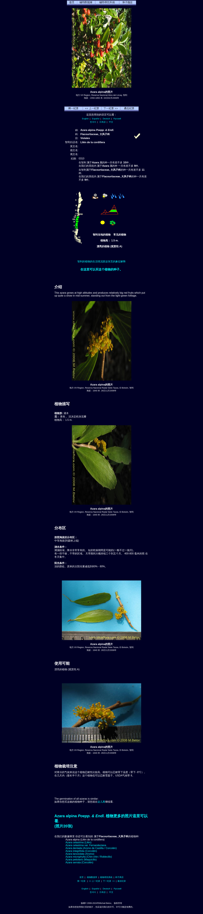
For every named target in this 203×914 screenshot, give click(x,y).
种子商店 (119, 877)
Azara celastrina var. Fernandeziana (85, 845)
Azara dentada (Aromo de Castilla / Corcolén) (91, 848)
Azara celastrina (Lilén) (78, 842)
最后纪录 (122, 881)
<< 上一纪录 (94, 881)
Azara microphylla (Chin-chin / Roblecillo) (88, 856)
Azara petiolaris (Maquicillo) (81, 859)
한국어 (93, 122)
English (85, 118)
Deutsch (106, 118)
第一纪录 (81, 881)
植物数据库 (92, 877)
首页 (81, 877)
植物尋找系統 (106, 877)
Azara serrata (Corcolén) (79, 862)
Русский (117, 118)
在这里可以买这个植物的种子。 (101, 269)
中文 (111, 122)
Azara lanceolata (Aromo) (79, 854)
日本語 (102, 122)
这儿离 (101, 801)
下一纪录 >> (109, 881)
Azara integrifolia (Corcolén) (81, 851)
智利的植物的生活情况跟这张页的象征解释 (101, 261)
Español (95, 118)
